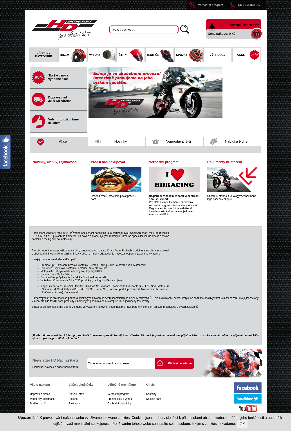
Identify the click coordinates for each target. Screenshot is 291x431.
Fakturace (74, 403)
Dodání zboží (38, 403)
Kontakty (151, 394)
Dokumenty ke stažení (224, 162)
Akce (248, 55)
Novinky (111, 142)
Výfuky (102, 55)
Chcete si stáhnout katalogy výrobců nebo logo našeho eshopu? (231, 198)
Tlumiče (159, 55)
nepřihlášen (251, 25)
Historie (73, 398)
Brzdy (73, 55)
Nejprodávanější (171, 142)
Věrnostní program (210, 5)
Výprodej (217, 54)
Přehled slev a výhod (119, 398)
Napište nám (153, 398)
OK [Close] (242, 424)
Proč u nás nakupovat (108, 162)
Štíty (132, 55)
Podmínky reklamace (42, 398)
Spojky (189, 55)
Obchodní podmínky (119, 403)
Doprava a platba (40, 394)
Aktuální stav (76, 394)
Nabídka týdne (229, 141)
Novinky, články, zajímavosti (55, 162)
